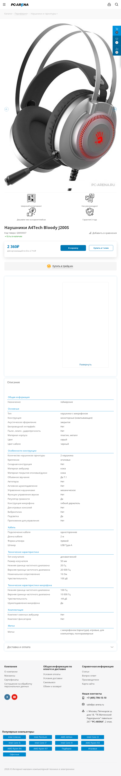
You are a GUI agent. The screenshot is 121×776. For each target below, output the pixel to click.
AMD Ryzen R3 (93, 742)
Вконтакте (7, 697)
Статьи (85, 671)
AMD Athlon (66, 737)
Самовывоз (49, 682)
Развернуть (85, 364)
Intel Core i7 (40, 742)
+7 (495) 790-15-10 (96, 697)
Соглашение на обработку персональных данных (18, 685)
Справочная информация (97, 666)
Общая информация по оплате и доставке (57, 668)
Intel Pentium (40, 737)
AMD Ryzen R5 (15, 748)
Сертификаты (11, 679)
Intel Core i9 (67, 742)
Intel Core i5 (14, 742)
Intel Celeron (14, 737)
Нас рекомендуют (90, 206)
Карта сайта (88, 683)
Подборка (66, 748)
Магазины (9, 675)
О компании (11, 671)
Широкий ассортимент (31, 206)
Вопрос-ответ (89, 675)
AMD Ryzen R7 (41, 748)
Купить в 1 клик (101, 248)
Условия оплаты (51, 674)
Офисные (14, 754)
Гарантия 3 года (89, 219)
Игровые (92, 748)
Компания (10, 666)
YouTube (14, 697)
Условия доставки (52, 678)
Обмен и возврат (52, 686)
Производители (90, 679)
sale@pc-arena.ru (95, 704)
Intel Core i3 (93, 737)
